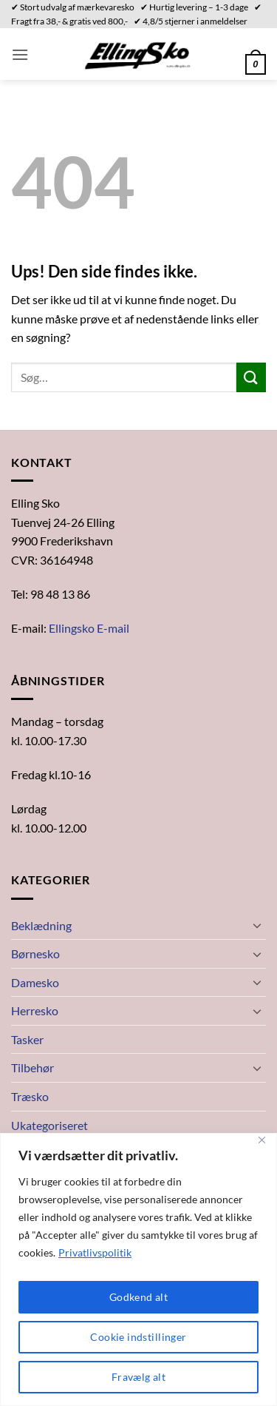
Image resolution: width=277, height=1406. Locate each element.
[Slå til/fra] (257, 925)
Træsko (30, 1096)
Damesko (35, 982)
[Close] (261, 1140)
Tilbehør (32, 1067)
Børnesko (35, 953)
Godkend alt (138, 1297)
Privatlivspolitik (94, 1252)
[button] (20, 54)
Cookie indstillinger (138, 1337)
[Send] (251, 377)
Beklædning (41, 925)
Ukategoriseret (49, 1125)
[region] (138, 1269)
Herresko (34, 1010)
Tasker (27, 1039)
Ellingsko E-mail (89, 628)
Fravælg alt (139, 1376)
